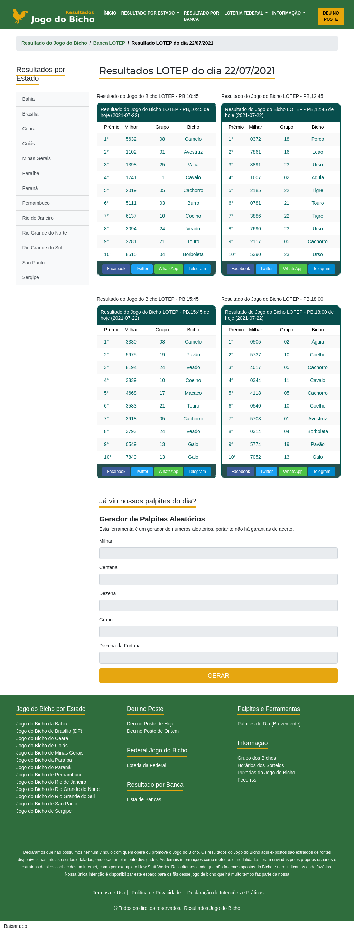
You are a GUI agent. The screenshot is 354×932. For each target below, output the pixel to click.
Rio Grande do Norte (44, 233)
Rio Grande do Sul (42, 247)
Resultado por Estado (148, 13)
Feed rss (246, 780)
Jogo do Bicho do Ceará (42, 738)
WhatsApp (168, 268)
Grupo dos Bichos (256, 758)
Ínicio (111, 13)
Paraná (30, 188)
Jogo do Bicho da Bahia (41, 724)
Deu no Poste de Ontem (153, 731)
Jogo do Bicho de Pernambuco (49, 774)
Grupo (106, 619)
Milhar (105, 541)
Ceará (29, 128)
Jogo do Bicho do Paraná (43, 767)
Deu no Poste (331, 16)
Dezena (107, 593)
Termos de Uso (109, 892)
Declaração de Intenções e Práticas (225, 892)
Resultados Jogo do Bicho (212, 908)
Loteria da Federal (146, 765)
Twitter (142, 268)
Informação (287, 13)
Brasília (30, 114)
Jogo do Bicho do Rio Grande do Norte (58, 789)
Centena (108, 567)
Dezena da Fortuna (120, 645)
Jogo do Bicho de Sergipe (44, 811)
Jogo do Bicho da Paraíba (44, 760)
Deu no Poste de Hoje (150, 724)
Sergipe (30, 277)
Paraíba (30, 173)
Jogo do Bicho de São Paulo (46, 803)
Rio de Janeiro (38, 218)
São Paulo (33, 262)
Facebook (116, 268)
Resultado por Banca (201, 16)
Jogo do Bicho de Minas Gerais (50, 753)
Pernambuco (36, 203)
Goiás (28, 143)
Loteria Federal (244, 13)
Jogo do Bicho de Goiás (42, 745)
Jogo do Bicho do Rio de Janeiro (51, 782)
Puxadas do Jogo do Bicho (266, 772)
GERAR (218, 675)
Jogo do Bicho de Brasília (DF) (49, 731)
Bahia (28, 99)
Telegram (197, 268)
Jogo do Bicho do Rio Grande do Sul (55, 796)
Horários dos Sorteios (260, 765)
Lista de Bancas (144, 799)
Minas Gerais (36, 158)
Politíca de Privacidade (156, 892)
